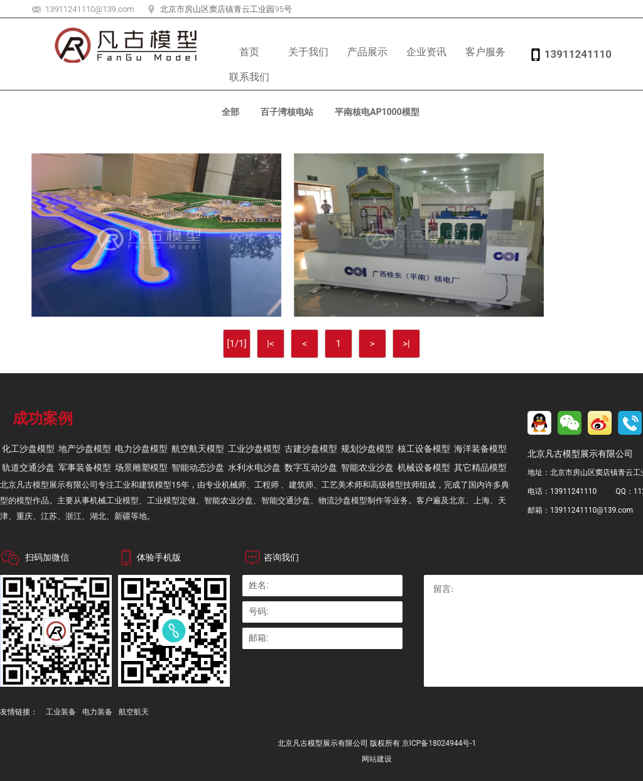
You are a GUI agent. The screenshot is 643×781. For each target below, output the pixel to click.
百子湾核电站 (287, 112)
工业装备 (61, 711)
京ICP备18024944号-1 (439, 743)
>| (406, 343)
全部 (230, 112)
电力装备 (97, 711)
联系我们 (249, 77)
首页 (249, 51)
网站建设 (377, 759)
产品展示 (367, 51)
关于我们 (308, 51)
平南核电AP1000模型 (377, 112)
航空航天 (134, 711)
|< (270, 343)
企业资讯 (426, 51)
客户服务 (485, 51)
